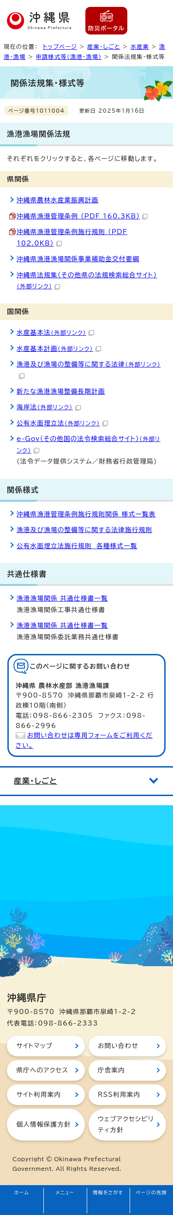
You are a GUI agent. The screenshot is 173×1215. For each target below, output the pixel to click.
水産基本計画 (59, 348)
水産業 (140, 46)
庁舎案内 (111, 1070)
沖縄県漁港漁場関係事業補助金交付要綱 (78, 259)
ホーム (22, 1192)
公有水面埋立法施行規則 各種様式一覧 (77, 546)
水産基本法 (55, 332)
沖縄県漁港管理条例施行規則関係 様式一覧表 (86, 514)
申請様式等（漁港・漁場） (69, 56)
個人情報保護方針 (43, 1124)
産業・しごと (103, 46)
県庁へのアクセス (42, 1070)
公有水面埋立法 (62, 423)
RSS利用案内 (119, 1094)
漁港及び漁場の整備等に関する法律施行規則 (84, 530)
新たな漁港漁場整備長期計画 (61, 391)
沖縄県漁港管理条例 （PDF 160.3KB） (82, 216)
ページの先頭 (151, 1192)
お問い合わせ (118, 1046)
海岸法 (49, 407)
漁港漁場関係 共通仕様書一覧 (62, 598)
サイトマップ (34, 1046)
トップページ (60, 46)
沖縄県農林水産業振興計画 (58, 200)
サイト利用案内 (38, 1094)
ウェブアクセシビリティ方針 (126, 1124)
